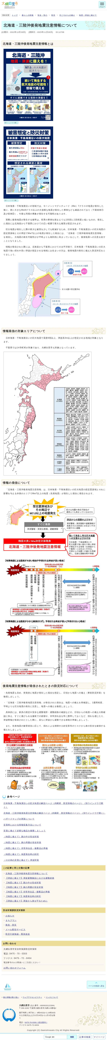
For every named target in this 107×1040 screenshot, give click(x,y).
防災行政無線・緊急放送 (18, 934)
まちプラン (11, 920)
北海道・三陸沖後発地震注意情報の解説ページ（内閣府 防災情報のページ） (54, 813)
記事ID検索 (85, 1037)
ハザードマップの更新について (19, 819)
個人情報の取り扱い (11, 997)
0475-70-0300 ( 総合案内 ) (36, 1022)
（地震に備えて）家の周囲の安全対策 (22, 842)
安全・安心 (42, 15)
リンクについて (52, 997)
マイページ (99, 1037)
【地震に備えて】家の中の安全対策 (23, 883)
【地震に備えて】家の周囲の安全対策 (24, 887)
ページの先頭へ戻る (96, 986)
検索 (72, 1037)
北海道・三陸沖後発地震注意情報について (27, 873)
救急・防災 (11, 925)
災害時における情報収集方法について (22, 825)
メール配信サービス (15, 929)
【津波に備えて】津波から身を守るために (27, 901)
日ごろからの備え (67, 15)
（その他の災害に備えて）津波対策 (21, 860)
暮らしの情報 (28, 15)
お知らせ (10, 916)
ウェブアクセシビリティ (32, 997)
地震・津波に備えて (88, 15)
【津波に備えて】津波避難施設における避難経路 (30, 878)
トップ (15, 15)
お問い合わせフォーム (15, 968)
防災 (53, 15)
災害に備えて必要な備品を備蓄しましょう (25, 831)
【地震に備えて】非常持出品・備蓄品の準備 (28, 892)
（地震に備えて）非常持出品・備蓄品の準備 (26, 848)
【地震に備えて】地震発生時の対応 (23, 896)
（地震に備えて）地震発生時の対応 (21, 854)
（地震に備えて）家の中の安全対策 (21, 837)
